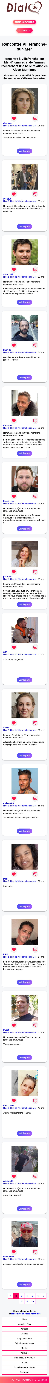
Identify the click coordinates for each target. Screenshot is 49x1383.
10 (32, 1301)
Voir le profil (24, 151)
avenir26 (7, 199)
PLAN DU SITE (29, 1380)
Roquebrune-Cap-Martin (24, 1367)
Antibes (24, 1329)
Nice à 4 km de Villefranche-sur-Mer (19, 125)
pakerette (7, 576)
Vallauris (24, 1353)
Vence (24, 1362)
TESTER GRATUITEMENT (24, 22)
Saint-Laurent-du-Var (24, 1343)
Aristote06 (8, 1181)
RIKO (5, 954)
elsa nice (7, 123)
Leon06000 (8, 1256)
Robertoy (7, 425)
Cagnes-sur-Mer (24, 1338)
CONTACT (42, 1380)
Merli (5, 879)
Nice (24, 1319)
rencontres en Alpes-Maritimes (26, 1314)
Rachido (7, 350)
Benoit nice (8, 501)
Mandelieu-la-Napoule (24, 1358)
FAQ (12, 1380)
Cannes (24, 1333)
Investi (6, 1030)
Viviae (6, 727)
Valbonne (24, 1372)
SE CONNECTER (24, 30)
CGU (18, 1380)
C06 (5, 652)
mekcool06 (8, 803)
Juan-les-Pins (24, 1324)
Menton (24, 1348)
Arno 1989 (8, 274)
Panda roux (8, 1105)
